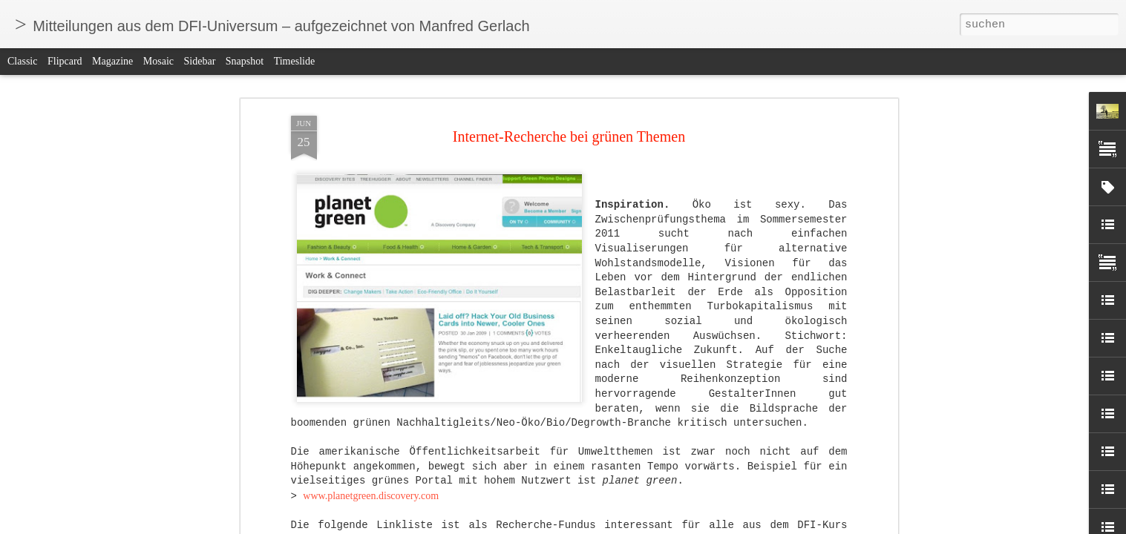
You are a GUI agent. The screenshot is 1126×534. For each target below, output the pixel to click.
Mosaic (158, 61)
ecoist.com (325, 162)
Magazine (112, 61)
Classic (22, 61)
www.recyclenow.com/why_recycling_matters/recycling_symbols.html (450, 206)
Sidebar (200, 61)
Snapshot (245, 61)
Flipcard (65, 61)
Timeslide (294, 61)
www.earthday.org (341, 103)
